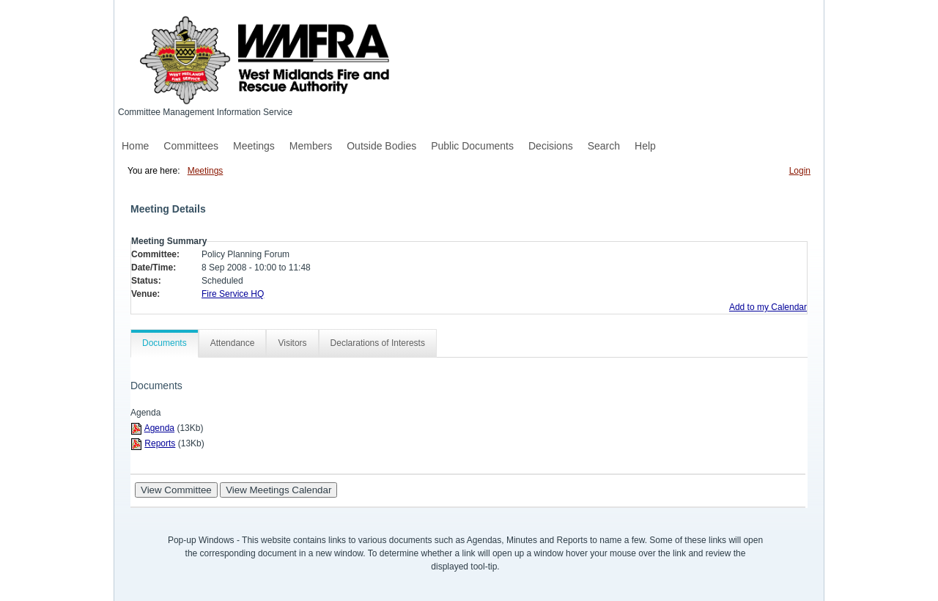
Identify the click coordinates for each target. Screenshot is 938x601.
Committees (190, 146)
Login (799, 171)
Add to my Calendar (768, 307)
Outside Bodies (381, 146)
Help (645, 146)
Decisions (550, 146)
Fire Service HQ (233, 294)
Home (135, 146)
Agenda (159, 428)
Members (310, 146)
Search (604, 146)
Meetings (254, 146)
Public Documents (472, 146)
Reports (159, 443)
